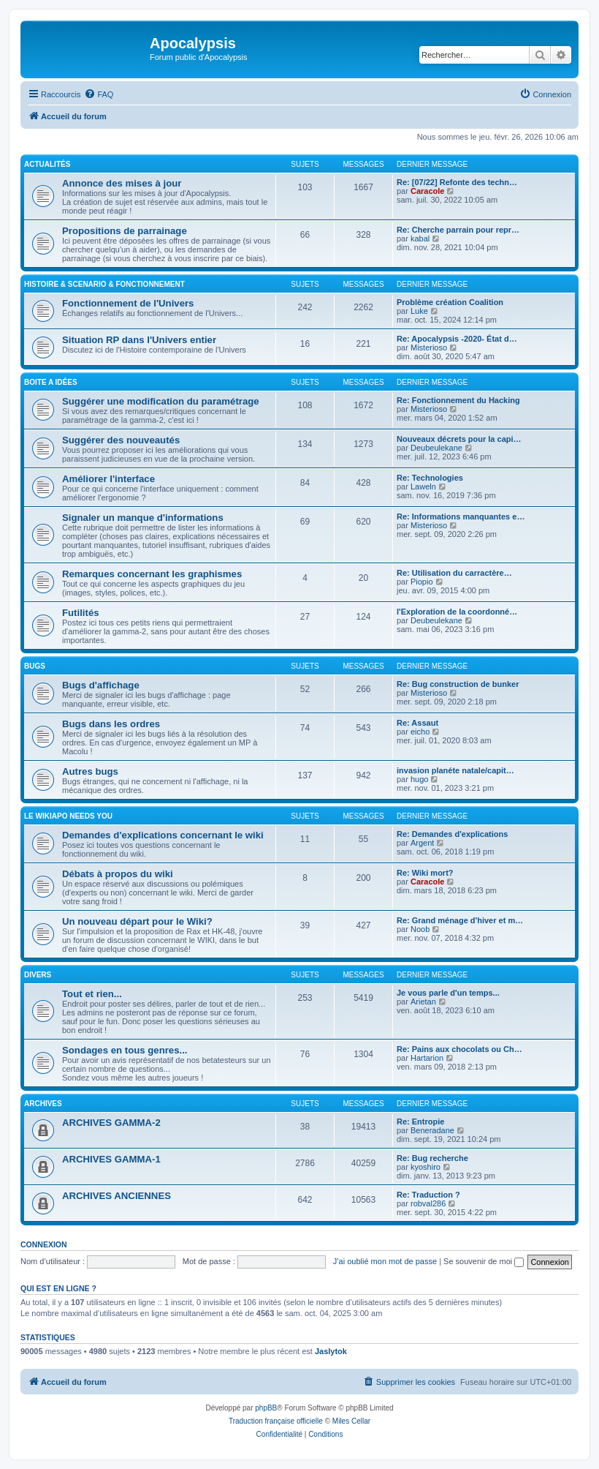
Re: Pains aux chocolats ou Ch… (459, 1049)
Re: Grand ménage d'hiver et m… (460, 920)
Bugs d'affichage (101, 685)
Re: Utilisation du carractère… (454, 572)
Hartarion (427, 1057)
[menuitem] (98, 94)
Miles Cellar (351, 1421)
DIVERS (37, 975)
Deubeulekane (436, 447)
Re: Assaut (417, 722)
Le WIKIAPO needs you (68, 816)
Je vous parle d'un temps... (448, 992)
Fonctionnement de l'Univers (128, 303)
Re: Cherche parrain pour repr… (458, 229)
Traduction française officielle (276, 1421)
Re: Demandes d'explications (452, 834)
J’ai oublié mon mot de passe (385, 1261)
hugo (419, 779)
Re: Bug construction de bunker (458, 684)
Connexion (43, 1244)
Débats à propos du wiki (117, 873)
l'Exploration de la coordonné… (457, 611)
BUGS (34, 666)
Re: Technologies (430, 477)
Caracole (427, 191)
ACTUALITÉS (47, 164)
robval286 (428, 1203)
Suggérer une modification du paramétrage (160, 401)
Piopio (422, 581)
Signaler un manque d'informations (143, 517)
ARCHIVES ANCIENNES (116, 1195)
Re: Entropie (420, 1121)
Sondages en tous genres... (124, 1050)
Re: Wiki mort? (425, 872)
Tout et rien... (92, 993)
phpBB (266, 1408)
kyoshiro (425, 1166)
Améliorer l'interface (108, 478)
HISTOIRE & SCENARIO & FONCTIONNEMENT (104, 284)
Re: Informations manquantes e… (460, 516)
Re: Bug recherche (432, 1158)
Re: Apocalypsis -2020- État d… (457, 338)
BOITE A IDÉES (50, 382)
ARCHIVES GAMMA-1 (111, 1159)
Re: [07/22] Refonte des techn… (457, 182)
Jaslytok (331, 1351)
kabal (420, 238)
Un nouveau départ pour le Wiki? (137, 921)
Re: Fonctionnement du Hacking (458, 400)
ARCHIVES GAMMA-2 (111, 1122)
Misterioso (429, 347)
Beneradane (432, 1130)
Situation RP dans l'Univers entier (139, 339)
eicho (420, 731)
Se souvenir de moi (483, 1261)
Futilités (80, 612)
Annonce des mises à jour (121, 183)
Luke (419, 311)
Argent (422, 842)
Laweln (423, 486)
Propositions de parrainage (124, 230)
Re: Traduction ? (428, 1194)
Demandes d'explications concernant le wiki (163, 835)
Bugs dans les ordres (111, 723)
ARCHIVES (43, 1104)
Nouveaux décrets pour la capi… (459, 439)
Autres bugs (90, 771)
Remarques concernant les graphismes (152, 573)
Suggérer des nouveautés (121, 440)
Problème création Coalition (450, 302)
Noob (420, 929)
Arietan (423, 1001)
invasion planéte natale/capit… (455, 770)
